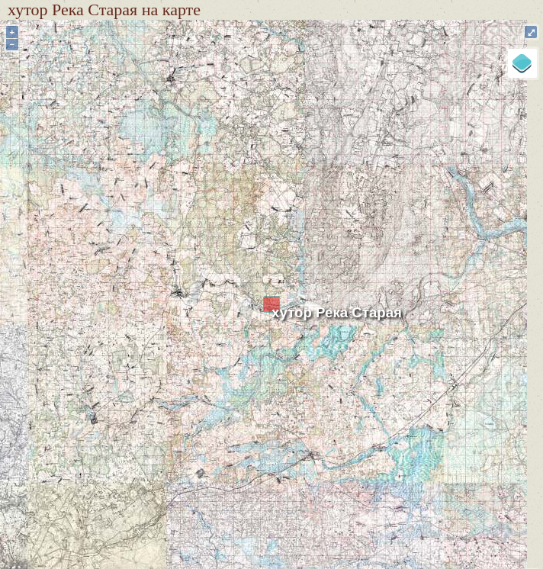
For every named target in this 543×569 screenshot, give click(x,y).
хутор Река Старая (337, 312)
